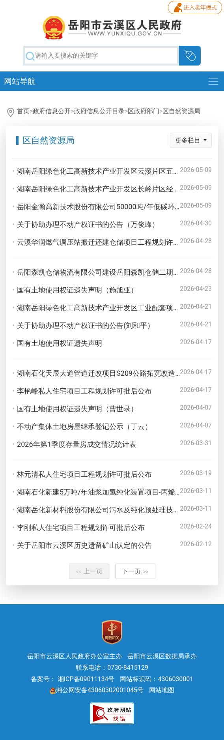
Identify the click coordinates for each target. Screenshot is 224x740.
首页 (23, 111)
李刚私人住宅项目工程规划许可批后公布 (81, 527)
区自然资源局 (181, 111)
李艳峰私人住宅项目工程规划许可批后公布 (84, 391)
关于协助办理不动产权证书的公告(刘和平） (85, 325)
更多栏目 (188, 140)
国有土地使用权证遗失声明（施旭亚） (77, 290)
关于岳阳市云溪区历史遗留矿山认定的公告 (84, 545)
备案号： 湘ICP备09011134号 (73, 679)
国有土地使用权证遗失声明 (59, 343)
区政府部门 (143, 111)
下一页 (135, 571)
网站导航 (19, 81)
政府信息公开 (52, 111)
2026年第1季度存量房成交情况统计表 (76, 444)
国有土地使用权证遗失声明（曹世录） (77, 409)
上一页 (89, 571)
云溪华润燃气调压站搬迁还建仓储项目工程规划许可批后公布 (113, 242)
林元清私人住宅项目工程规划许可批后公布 (84, 474)
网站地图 (161, 690)
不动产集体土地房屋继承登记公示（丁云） (84, 426)
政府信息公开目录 (99, 111)
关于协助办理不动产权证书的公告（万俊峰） (88, 224)
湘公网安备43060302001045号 (97, 690)
